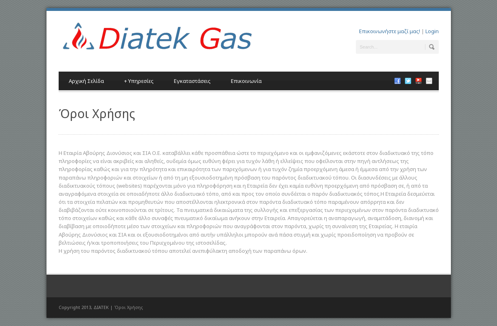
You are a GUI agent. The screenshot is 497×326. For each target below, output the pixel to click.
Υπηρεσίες (139, 81)
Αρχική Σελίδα (86, 81)
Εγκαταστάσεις (192, 81)
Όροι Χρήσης (128, 307)
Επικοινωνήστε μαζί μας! (389, 31)
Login (432, 31)
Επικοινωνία (246, 81)
